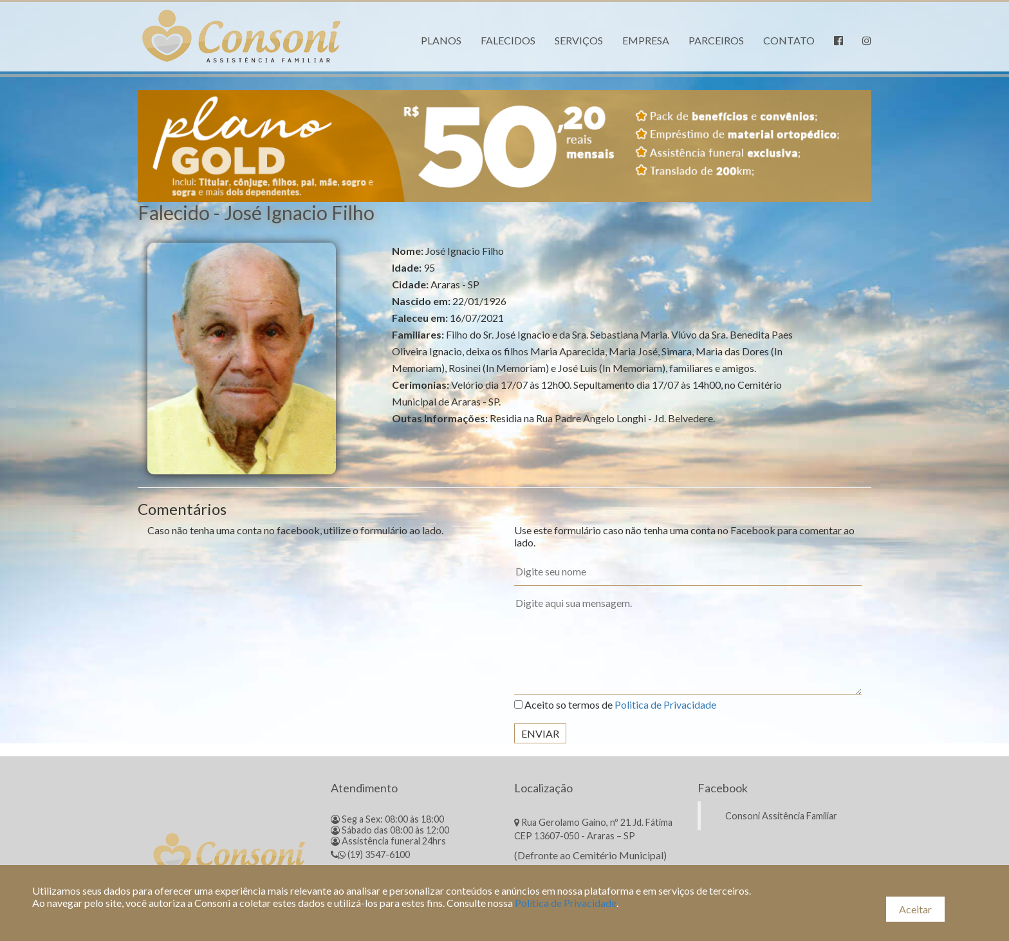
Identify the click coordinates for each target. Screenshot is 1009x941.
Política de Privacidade (565, 903)
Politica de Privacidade (665, 704)
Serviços (579, 40)
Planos (441, 40)
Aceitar (915, 909)
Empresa (645, 40)
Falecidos (508, 40)
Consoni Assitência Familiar (781, 815)
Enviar (540, 733)
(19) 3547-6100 (370, 854)
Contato (789, 40)
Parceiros (716, 40)
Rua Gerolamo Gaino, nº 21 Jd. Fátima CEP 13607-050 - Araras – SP (593, 829)
